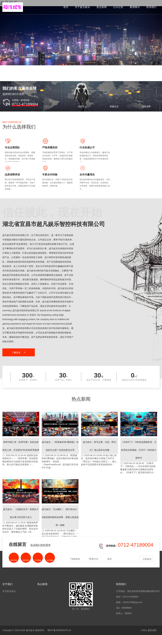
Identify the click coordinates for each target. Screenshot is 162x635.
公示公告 (118, 7)
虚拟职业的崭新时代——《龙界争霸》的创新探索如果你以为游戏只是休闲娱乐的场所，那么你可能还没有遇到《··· (20, 438)
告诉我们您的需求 (40, 545)
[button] (81, 59)
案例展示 (135, 7)
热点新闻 (102, 7)
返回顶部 (152, 630)
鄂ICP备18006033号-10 (59, 630)
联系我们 (151, 7)
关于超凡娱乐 (82, 7)
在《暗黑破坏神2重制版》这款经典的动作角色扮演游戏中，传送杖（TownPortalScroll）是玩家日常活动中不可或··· (60, 439)
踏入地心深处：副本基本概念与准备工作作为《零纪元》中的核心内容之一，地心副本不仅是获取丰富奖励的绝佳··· (99, 438)
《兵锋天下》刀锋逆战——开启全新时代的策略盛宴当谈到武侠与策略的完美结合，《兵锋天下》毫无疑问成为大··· (138, 442)
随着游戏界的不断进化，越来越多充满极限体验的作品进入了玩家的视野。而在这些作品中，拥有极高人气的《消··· (20, 505)
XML (144, 630)
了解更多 (18, 352)
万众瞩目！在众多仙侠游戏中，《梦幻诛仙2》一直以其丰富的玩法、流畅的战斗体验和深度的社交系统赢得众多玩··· (60, 509)
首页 (65, 7)
